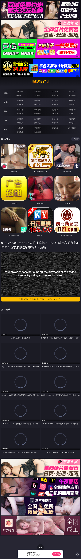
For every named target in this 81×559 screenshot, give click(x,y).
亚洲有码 (20, 104)
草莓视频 (55, 128)
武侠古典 (72, 119)
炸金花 (37, 95)
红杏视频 (20, 132)
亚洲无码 (20, 100)
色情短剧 (37, 132)
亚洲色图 (37, 110)
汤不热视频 (72, 128)
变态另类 (72, 104)
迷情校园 (20, 123)
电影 (6, 102)
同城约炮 (20, 128)
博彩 (6, 93)
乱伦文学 (37, 119)
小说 (6, 120)
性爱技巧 (72, 123)
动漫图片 (72, 110)
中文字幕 (37, 104)
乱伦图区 (55, 113)
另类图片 (72, 113)
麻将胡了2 (20, 95)
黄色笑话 (55, 123)
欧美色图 (55, 110)
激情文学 (20, 119)
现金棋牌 (55, 95)
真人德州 (37, 91)
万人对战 (55, 91)
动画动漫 (72, 100)
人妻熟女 (55, 104)
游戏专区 (72, 91)
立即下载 (56, 554)
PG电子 (20, 91)
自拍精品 (55, 100)
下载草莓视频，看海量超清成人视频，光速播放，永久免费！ (49, 299)
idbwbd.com (40, 82)
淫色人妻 (55, 119)
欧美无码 (37, 100)
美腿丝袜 (20, 113)
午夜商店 (37, 128)
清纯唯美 (37, 113)
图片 (6, 111)
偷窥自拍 (20, 110)
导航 (6, 129)
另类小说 (37, 123)
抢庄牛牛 (72, 95)
